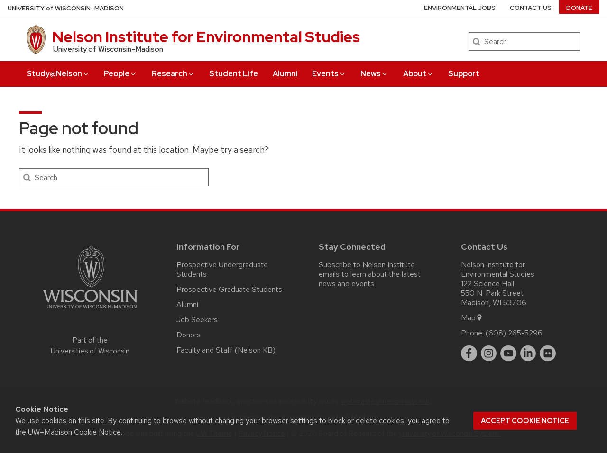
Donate (579, 8)
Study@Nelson (58, 74)
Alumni (285, 74)
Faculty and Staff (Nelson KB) (226, 350)
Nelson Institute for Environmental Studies (206, 37)
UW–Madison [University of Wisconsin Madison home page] (66, 8)
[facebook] (469, 353)
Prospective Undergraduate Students (222, 269)
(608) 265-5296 (514, 333)
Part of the (90, 345)
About (418, 74)
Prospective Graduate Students (229, 289)
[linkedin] (528, 353)
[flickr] (548, 353)
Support (463, 74)
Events (329, 74)
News (374, 74)
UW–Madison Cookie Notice (74, 432)
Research (173, 74)
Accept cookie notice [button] (525, 421)
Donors (188, 335)
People (120, 74)
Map (472, 318)
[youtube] (508, 353)
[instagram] (489, 353)
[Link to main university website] (90, 310)
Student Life (233, 74)
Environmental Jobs (460, 8)
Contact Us (531, 8)
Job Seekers (197, 320)
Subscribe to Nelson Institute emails (367, 269)
